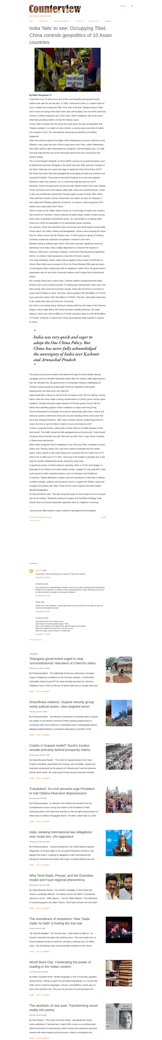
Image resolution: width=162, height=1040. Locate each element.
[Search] (123, 6)
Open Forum (43, 21)
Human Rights (34, 520)
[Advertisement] (81, 545)
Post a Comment (35, 640)
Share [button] (103, 517)
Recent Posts (94, 21)
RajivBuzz (108, 21)
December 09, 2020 (43, 611)
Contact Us (79, 21)
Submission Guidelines (61, 21)
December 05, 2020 (43, 577)
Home (31, 21)
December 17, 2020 (43, 634)
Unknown (39, 570)
